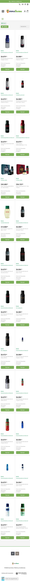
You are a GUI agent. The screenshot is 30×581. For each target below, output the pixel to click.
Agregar (7, 69)
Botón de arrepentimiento (12, 578)
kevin (3, 23)
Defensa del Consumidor (7, 573)
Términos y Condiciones (19, 567)
